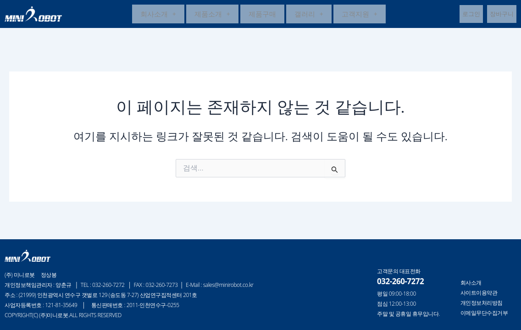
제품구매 (262, 14)
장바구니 (502, 15)
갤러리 (308, 14)
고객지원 (359, 14)
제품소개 (212, 14)
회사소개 (158, 14)
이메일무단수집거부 (484, 313)
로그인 (471, 15)
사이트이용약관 (479, 293)
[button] (158, 15)
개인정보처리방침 (481, 303)
